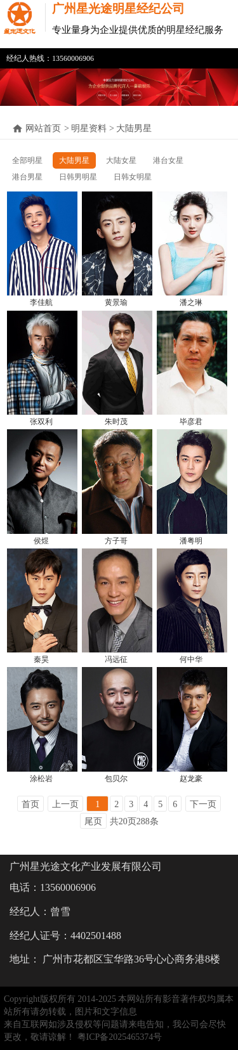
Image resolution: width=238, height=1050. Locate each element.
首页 (30, 804)
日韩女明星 (133, 176)
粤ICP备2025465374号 (119, 1037)
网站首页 (43, 128)
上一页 (65, 804)
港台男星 (27, 176)
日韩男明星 (78, 176)
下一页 (203, 804)
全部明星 (27, 160)
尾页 (93, 821)
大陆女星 (121, 160)
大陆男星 (74, 160)
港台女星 (168, 160)
